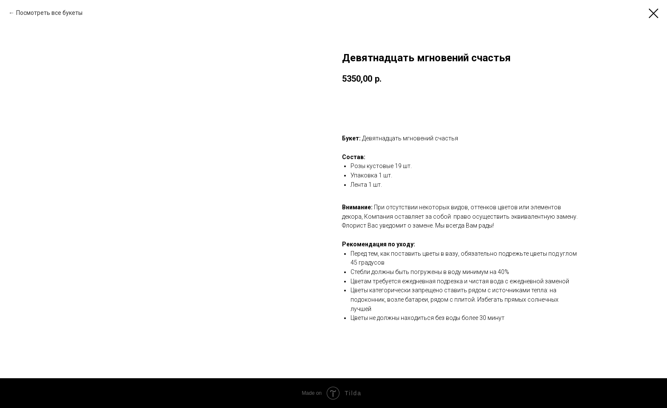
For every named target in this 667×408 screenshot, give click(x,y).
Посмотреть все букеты (49, 12)
